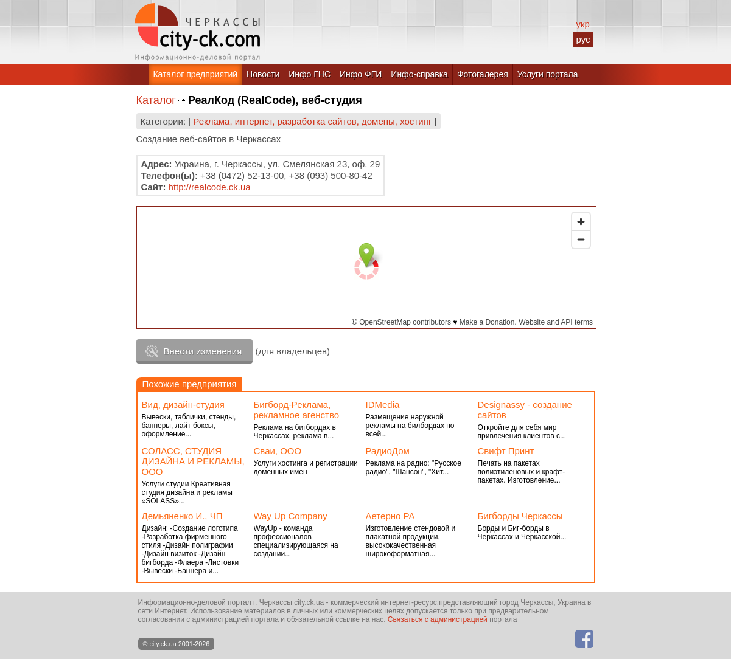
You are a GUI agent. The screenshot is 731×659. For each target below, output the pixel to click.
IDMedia (383, 404)
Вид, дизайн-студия (183, 404)
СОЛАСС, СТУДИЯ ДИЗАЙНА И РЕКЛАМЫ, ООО (193, 461)
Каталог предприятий (195, 74)
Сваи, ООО (278, 451)
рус (583, 39)
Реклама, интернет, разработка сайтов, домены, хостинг (312, 121)
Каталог (156, 100)
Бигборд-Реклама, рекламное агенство (297, 409)
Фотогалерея (482, 74)
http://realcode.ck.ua (210, 187)
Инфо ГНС (310, 74)
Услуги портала (547, 74)
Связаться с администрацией (438, 619)
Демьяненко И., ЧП (182, 516)
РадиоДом (388, 451)
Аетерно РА (390, 516)
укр (582, 24)
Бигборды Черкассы (520, 516)
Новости (263, 74)
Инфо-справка (419, 74)
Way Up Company (290, 516)
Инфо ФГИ (361, 74)
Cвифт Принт (506, 451)
